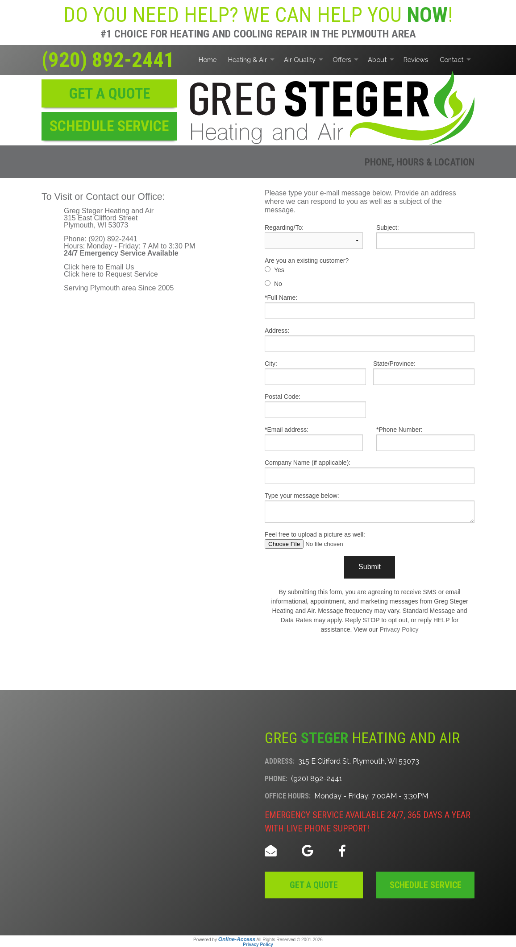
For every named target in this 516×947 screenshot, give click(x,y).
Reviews (416, 59)
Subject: (425, 236)
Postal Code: (315, 405)
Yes (279, 269)
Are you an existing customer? (307, 260)
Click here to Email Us (99, 267)
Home (207, 59)
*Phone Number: (425, 438)
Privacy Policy (398, 629)
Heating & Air (247, 59)
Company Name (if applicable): (369, 471)
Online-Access (236, 939)
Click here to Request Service (111, 274)
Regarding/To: (314, 236)
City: (315, 372)
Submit (369, 567)
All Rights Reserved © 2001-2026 (289, 939)
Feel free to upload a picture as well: (369, 540)
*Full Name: (369, 306)
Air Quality (300, 59)
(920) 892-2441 (108, 60)
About (377, 59)
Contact (451, 59)
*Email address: (314, 438)
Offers (342, 59)
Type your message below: (369, 507)
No (278, 283)
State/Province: (423, 372)
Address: (369, 339)
